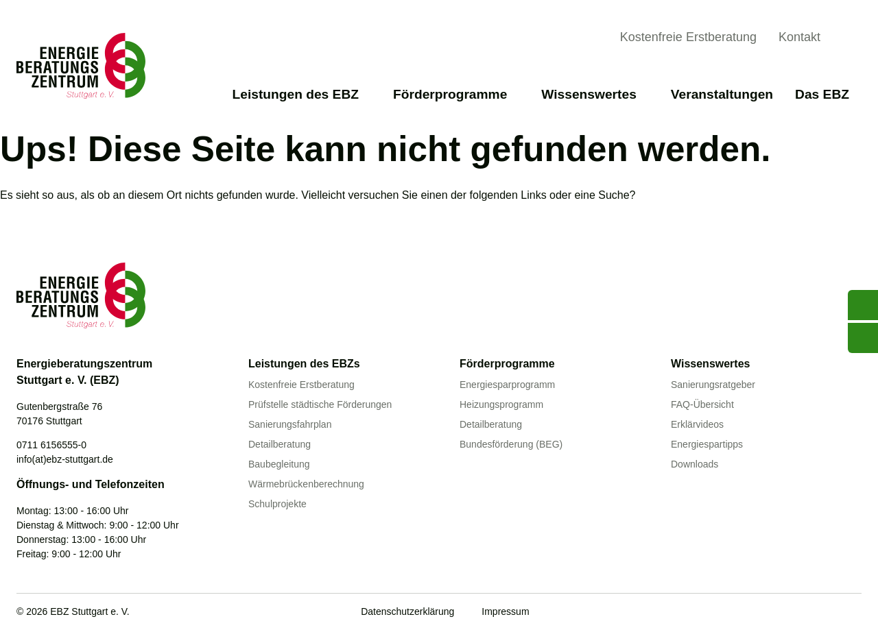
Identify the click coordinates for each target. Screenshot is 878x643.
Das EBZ (828, 94)
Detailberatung (279, 444)
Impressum (505, 611)
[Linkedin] (825, 613)
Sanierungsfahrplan (289, 424)
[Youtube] (769, 613)
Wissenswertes (594, 94)
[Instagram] (853, 613)
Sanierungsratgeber (713, 384)
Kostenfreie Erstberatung (688, 37)
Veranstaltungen (722, 94)
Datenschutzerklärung (407, 611)
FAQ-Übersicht (702, 404)
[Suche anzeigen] (851, 39)
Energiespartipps (707, 444)
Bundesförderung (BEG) (511, 444)
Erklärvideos (697, 424)
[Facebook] (797, 613)
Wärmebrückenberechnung (306, 483)
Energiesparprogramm (507, 384)
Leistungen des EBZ (302, 94)
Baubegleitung (279, 464)
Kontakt (799, 37)
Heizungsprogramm (501, 404)
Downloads (694, 464)
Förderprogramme (456, 94)
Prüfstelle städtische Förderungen (320, 404)
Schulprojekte (277, 503)
